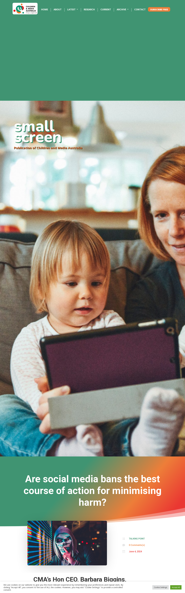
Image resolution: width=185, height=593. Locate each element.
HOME (44, 9)
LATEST (71, 9)
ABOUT (58, 9)
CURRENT (106, 9)
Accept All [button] (176, 587)
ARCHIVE (121, 9)
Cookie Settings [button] (160, 587)
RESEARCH (89, 9)
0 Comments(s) (137, 545)
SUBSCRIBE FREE (159, 9)
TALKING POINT (137, 538)
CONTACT (140, 9)
